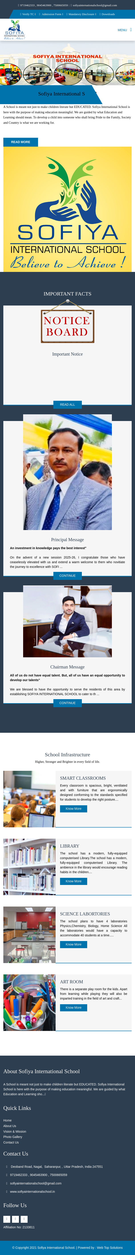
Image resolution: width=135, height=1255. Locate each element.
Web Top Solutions (110, 1247)
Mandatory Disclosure (80, 14)
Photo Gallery (12, 1137)
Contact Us (11, 1142)
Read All (67, 404)
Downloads (107, 14)
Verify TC (27, 14)
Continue (67, 575)
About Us (9, 1126)
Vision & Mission (14, 1131)
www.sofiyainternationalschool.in (31, 1191)
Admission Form (50, 14)
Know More (74, 808)
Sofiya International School (56, 1247)
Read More (20, 142)
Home (7, 1120)
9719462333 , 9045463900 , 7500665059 (43, 5)
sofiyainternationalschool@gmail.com (94, 5)
